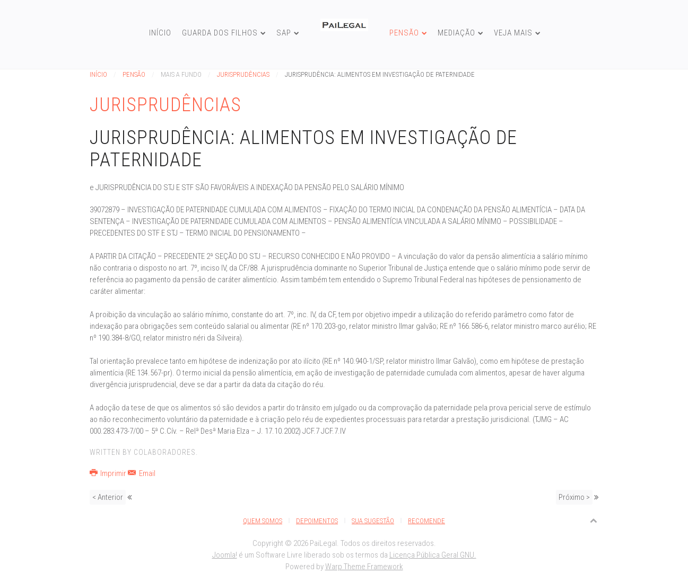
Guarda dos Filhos (220, 33)
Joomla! (224, 555)
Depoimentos (317, 521)
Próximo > (574, 497)
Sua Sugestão (373, 521)
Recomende (426, 521)
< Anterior (107, 497)
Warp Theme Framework (364, 566)
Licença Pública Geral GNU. (432, 555)
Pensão (404, 33)
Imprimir (109, 473)
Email (141, 473)
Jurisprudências (243, 74)
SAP (283, 33)
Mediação (456, 33)
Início (160, 33)
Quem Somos (262, 521)
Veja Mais (513, 33)
